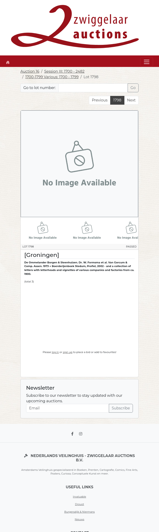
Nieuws (79, 519)
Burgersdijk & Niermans (79, 511)
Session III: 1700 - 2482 (64, 71)
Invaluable (79, 496)
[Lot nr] (93, 87)
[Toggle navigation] (146, 61)
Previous (99, 100)
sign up (67, 352)
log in (55, 352)
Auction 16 (29, 71)
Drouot (79, 504)
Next (131, 100)
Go (133, 88)
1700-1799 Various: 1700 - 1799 (52, 77)
